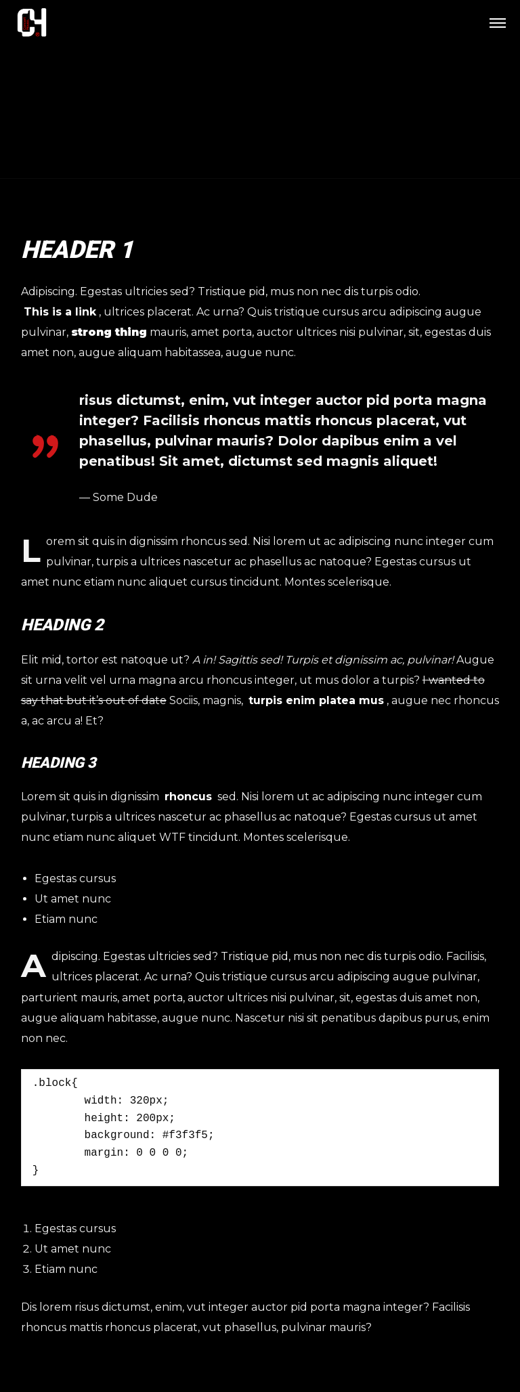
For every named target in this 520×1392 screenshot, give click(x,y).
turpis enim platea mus (316, 700)
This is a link (60, 311)
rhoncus (188, 796)
